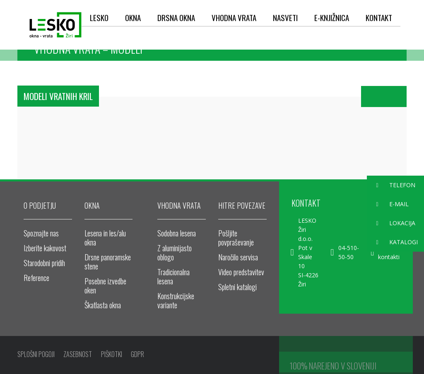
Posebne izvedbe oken (105, 285)
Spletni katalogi (237, 286)
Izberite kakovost (45, 248)
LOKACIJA (391, 223)
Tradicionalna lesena (173, 276)
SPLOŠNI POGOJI (36, 355)
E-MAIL (388, 204)
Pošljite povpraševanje (236, 238)
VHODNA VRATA (179, 205)
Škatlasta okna (102, 305)
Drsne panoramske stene (107, 262)
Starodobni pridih (44, 262)
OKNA (92, 205)
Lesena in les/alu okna (105, 238)
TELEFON (391, 185)
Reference (36, 277)
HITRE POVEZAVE (241, 205)
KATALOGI (392, 242)
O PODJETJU (40, 205)
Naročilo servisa (238, 257)
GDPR (139, 355)
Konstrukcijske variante (175, 300)
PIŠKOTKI (112, 355)
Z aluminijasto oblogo (174, 252)
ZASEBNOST (78, 355)
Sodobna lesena (176, 233)
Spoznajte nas (41, 233)
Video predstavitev (241, 272)
